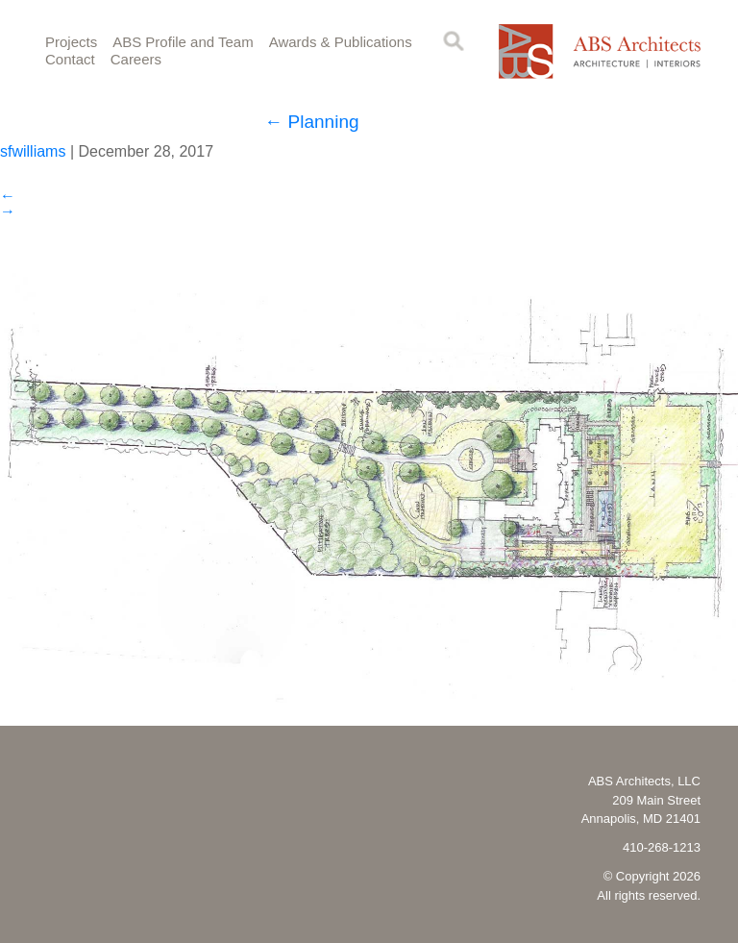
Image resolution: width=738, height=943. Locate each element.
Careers (136, 59)
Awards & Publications (340, 42)
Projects (71, 42)
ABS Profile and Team (182, 42)
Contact (70, 59)
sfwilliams (32, 151)
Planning (311, 122)
